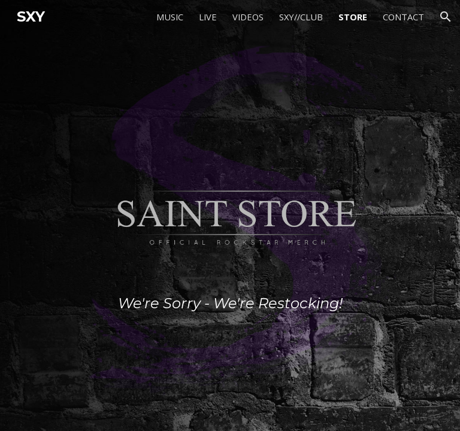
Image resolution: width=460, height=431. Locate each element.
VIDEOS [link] (248, 17)
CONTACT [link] (403, 17)
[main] (230, 215)
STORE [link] (352, 17)
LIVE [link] (208, 17)
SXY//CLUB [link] (301, 17)
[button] (445, 16)
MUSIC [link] (169, 17)
